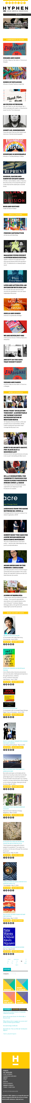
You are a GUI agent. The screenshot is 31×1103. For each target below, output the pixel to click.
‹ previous (16, 959)
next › (25, 963)
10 (8, 961)
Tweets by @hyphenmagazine (9, 1033)
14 (26, 961)
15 (7, 963)
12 (17, 961)
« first (9, 959)
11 (12, 961)
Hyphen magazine (15, 1060)
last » (17, 965)
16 (12, 963)
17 (16, 963)
